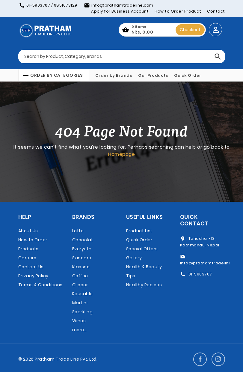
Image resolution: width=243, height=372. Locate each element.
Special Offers (142, 249)
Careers (27, 258)
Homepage (121, 154)
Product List (139, 231)
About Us (28, 231)
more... (79, 330)
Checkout (190, 30)
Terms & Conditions (40, 285)
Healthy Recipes (144, 285)
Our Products (153, 75)
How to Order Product (178, 11)
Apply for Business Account (120, 11)
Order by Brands (113, 75)
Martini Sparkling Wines (82, 312)
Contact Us (31, 267)
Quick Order (187, 75)
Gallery (134, 258)
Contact (216, 11)
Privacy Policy (33, 276)
